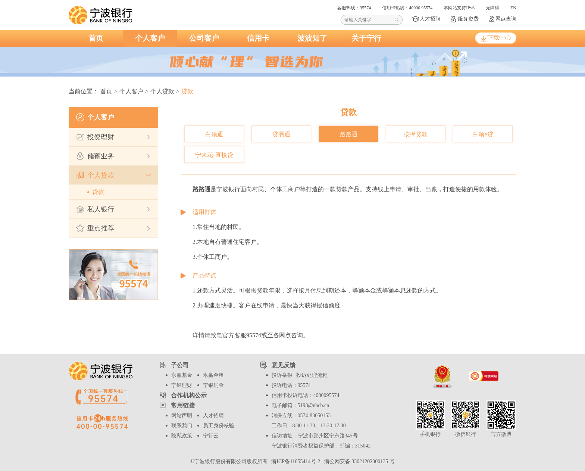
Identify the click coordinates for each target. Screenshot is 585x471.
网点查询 (505, 19)
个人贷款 (162, 91)
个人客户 (150, 38)
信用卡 (258, 38)
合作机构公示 (189, 395)
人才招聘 (430, 19)
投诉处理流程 (312, 375)
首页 (95, 38)
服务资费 (468, 19)
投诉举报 (282, 375)
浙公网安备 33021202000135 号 (358, 461)
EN (513, 7)
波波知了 (312, 38)
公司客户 (204, 38)
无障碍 (492, 7)
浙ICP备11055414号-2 (295, 461)
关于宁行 (366, 38)
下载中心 (499, 37)
